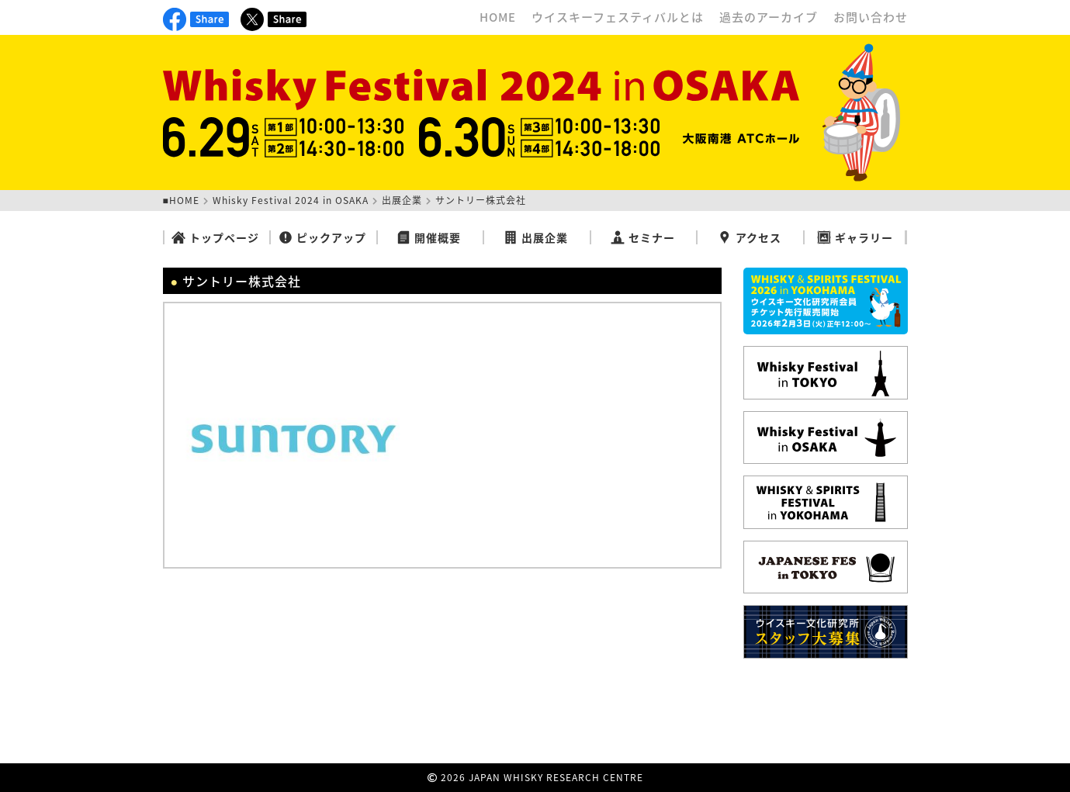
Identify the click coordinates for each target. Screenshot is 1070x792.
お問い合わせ (870, 17)
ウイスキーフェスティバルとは (618, 17)
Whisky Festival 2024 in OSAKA (291, 200)
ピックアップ (322, 237)
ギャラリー (855, 237)
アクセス (749, 237)
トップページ (215, 237)
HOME (498, 17)
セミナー (643, 237)
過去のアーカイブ (768, 17)
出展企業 (402, 200)
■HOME (181, 200)
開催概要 (428, 237)
